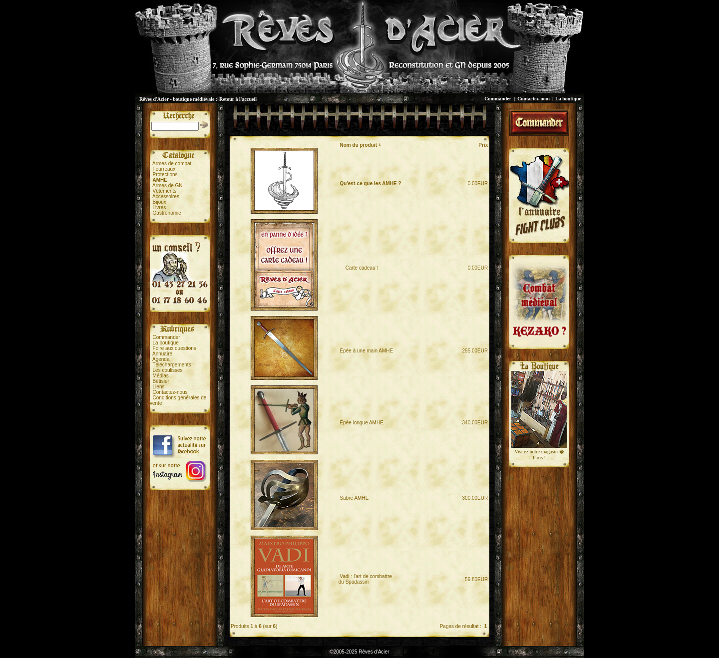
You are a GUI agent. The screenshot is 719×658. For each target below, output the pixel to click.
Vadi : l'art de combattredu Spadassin (365, 579)
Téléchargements (171, 364)
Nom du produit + (360, 145)
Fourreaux (164, 169)
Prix (483, 145)
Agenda (160, 359)
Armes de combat (171, 163)
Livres (159, 207)
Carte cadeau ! (359, 268)
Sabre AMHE (354, 498)
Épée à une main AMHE (366, 350)
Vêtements (165, 191)
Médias (161, 375)
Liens (159, 386)
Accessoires (165, 196)
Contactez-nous (533, 98)
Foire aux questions (174, 348)
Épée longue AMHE (361, 422)
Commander (497, 98)
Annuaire (162, 353)
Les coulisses (168, 370)
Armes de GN (167, 185)
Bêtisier (161, 381)
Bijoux (159, 202)
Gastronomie (167, 213)
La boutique (568, 98)
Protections (165, 174)
